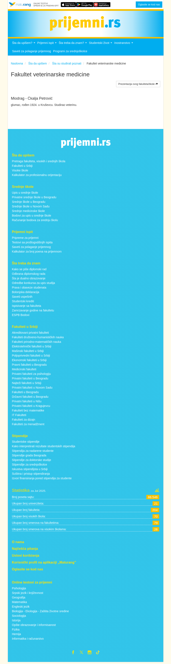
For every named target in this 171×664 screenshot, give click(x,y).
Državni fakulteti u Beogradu (30, 397)
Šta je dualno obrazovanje (29, 279)
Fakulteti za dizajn (23, 420)
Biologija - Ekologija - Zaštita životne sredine (40, 612)
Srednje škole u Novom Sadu (31, 207)
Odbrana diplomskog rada (28, 275)
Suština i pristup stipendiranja (31, 475)
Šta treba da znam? (73, 45)
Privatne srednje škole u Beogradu (34, 198)
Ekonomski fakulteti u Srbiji (29, 361)
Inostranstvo (124, 45)
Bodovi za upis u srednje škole (31, 217)
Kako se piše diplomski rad (29, 270)
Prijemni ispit (47, 45)
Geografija (18, 598)
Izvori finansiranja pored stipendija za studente (42, 479)
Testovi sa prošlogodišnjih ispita (32, 243)
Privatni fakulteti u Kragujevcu (31, 407)
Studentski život (101, 45)
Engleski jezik (21, 607)
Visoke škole (20, 171)
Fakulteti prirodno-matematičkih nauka (36, 343)
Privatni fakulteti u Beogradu (30, 379)
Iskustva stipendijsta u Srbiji (30, 470)
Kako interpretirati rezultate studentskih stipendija (43, 447)
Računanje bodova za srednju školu (35, 221)
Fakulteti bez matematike (28, 411)
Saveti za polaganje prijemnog (31, 52)
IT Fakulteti (19, 416)
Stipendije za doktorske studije (31, 461)
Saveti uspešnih (22, 297)
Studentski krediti (23, 302)
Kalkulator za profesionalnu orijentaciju (37, 176)
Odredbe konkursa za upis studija (33, 284)
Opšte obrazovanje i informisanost (34, 626)
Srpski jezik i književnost (27, 594)
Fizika (16, 630)
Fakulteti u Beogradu (25, 393)
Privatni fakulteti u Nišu (26, 402)
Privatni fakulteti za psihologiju (31, 375)
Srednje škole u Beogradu (28, 203)
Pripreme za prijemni (25, 239)
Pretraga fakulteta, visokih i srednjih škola (38, 162)
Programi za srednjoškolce (70, 52)
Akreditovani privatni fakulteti (30, 333)
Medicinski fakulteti (24, 370)
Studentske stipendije (26, 443)
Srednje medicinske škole (28, 212)
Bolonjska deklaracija (25, 293)
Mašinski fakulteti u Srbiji (28, 352)
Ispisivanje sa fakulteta (26, 307)
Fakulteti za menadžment (28, 425)
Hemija (16, 635)
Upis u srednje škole (25, 194)
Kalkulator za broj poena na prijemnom (37, 252)
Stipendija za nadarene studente (33, 452)
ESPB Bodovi (20, 316)
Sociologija (19, 617)
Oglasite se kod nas (149, 4)
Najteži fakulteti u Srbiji (26, 384)
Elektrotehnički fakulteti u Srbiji (31, 347)
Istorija (16, 621)
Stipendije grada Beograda (29, 456)
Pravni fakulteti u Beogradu (29, 365)
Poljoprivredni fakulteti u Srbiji (31, 356)
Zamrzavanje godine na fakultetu (33, 311)
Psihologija (19, 589)
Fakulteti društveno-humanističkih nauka (38, 338)
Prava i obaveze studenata (29, 288)
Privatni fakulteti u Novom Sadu (32, 388)
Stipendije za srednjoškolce (29, 466)
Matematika (19, 603)
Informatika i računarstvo (28, 639)
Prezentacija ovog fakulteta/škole (138, 85)
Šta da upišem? (24, 45)
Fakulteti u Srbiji (22, 167)
